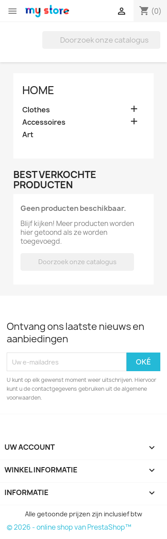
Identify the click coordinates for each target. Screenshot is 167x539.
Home (38, 90)
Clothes (36, 110)
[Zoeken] (101, 40)
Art (27, 134)
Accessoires (43, 122)
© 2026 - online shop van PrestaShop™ (69, 527)
